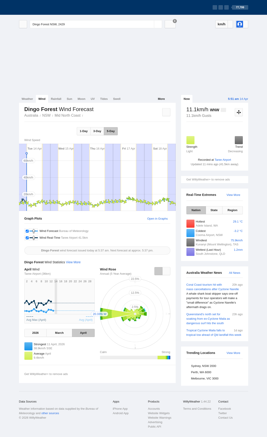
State (214, 210)
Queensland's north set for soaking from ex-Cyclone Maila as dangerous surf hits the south (214, 318)
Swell (116, 99)
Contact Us (225, 417)
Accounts (154, 408)
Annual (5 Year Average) (116, 273)
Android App (121, 413)
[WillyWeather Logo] (40, 7)
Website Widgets (159, 413)
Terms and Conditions (197, 408)
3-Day (97, 131)
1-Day (84, 131)
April (83, 332)
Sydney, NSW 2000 (203, 366)
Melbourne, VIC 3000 (205, 378)
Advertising (155, 422)
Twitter (222, 413)
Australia (31, 115)
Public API (154, 426)
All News (234, 272)
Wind (42, 99)
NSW (46, 115)
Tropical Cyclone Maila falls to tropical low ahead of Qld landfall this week (214, 332)
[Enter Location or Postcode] (96, 24)
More (161, 99)
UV (93, 99)
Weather (27, 99)
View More (233, 195)
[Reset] (150, 24)
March (59, 332)
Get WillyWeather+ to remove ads (208, 179)
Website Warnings (159, 417)
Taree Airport (223, 159)
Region (232, 210)
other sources (50, 413)
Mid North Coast (68, 115)
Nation (196, 210)
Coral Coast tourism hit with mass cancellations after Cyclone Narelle (214, 296)
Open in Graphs (157, 218)
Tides (104, 99)
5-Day (111, 131)
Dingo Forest (85, 115)
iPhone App (120, 408)
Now (187, 99)
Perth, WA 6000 (201, 372)
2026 (35, 332)
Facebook (224, 408)
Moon (81, 99)
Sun (69, 99)
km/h (221, 24)
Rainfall (56, 99)
